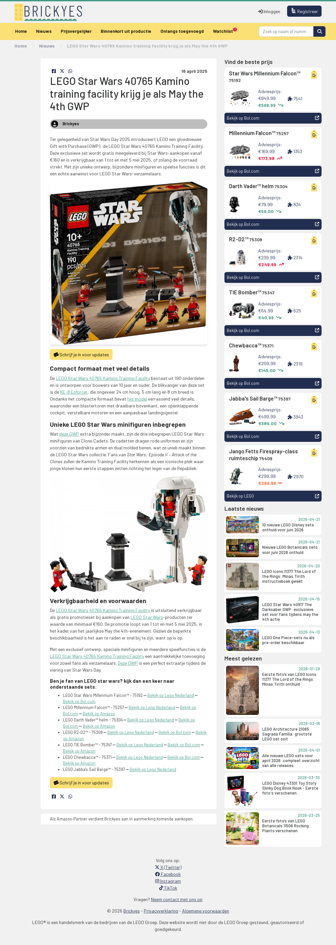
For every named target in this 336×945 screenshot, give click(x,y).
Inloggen (269, 11)
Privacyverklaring (161, 911)
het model (137, 399)
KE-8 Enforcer (74, 392)
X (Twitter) (168, 867)
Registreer (304, 11)
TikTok (168, 888)
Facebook (168, 874)
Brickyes (131, 911)
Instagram (168, 881)
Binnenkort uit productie (126, 31)
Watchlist (225, 31)
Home (21, 31)
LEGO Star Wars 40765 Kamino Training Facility (103, 378)
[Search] (286, 31)
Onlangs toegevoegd (182, 31)
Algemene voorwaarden (205, 911)
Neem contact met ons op (176, 899)
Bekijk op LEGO (273, 496)
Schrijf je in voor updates (81, 355)
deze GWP (69, 434)
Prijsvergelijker (76, 31)
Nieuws (44, 31)
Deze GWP (128, 663)
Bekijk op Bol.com (273, 118)
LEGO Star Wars (147, 617)
